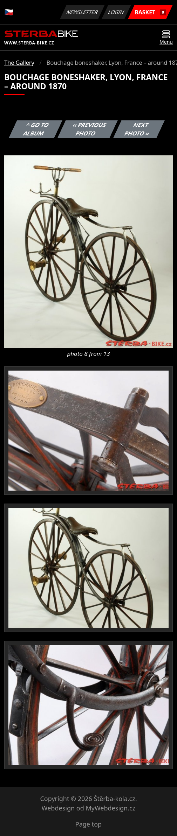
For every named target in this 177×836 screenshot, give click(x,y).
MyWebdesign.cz (110, 808)
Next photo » (137, 129)
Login (116, 12)
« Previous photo (90, 129)
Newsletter (82, 12)
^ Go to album (36, 129)
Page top (88, 824)
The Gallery (19, 62)
